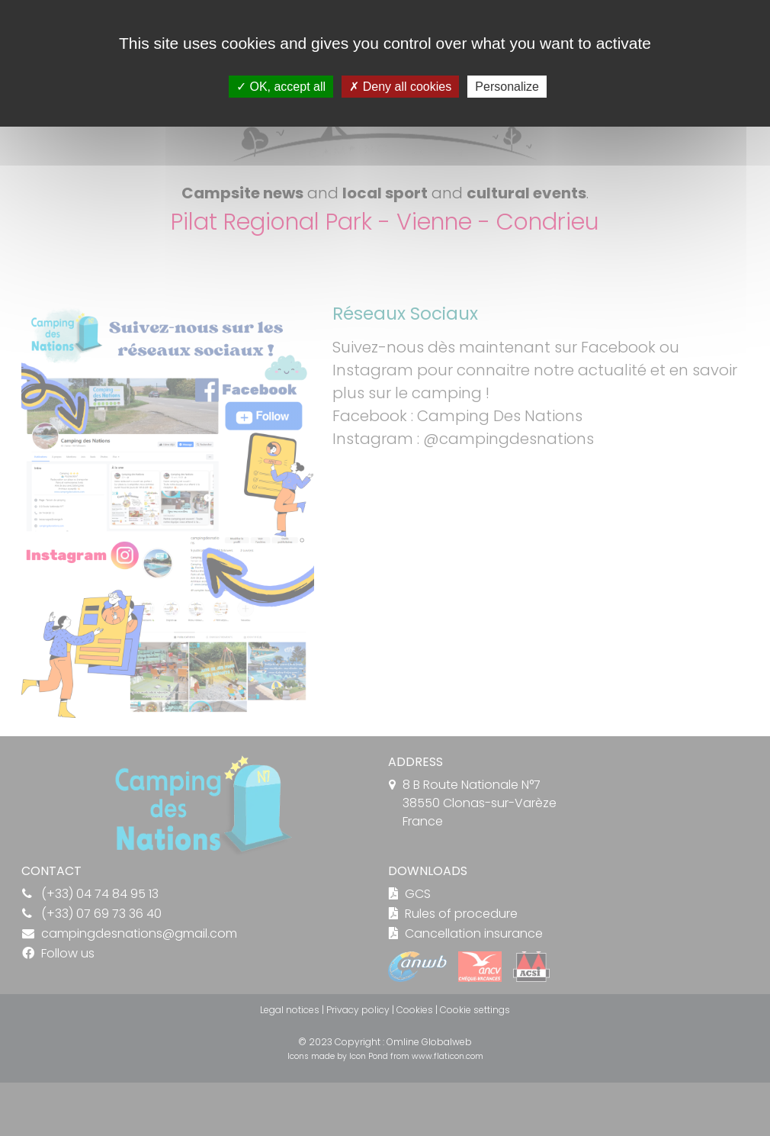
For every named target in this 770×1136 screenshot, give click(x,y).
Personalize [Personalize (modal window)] (507, 86)
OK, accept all (281, 86)
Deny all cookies (400, 86)
